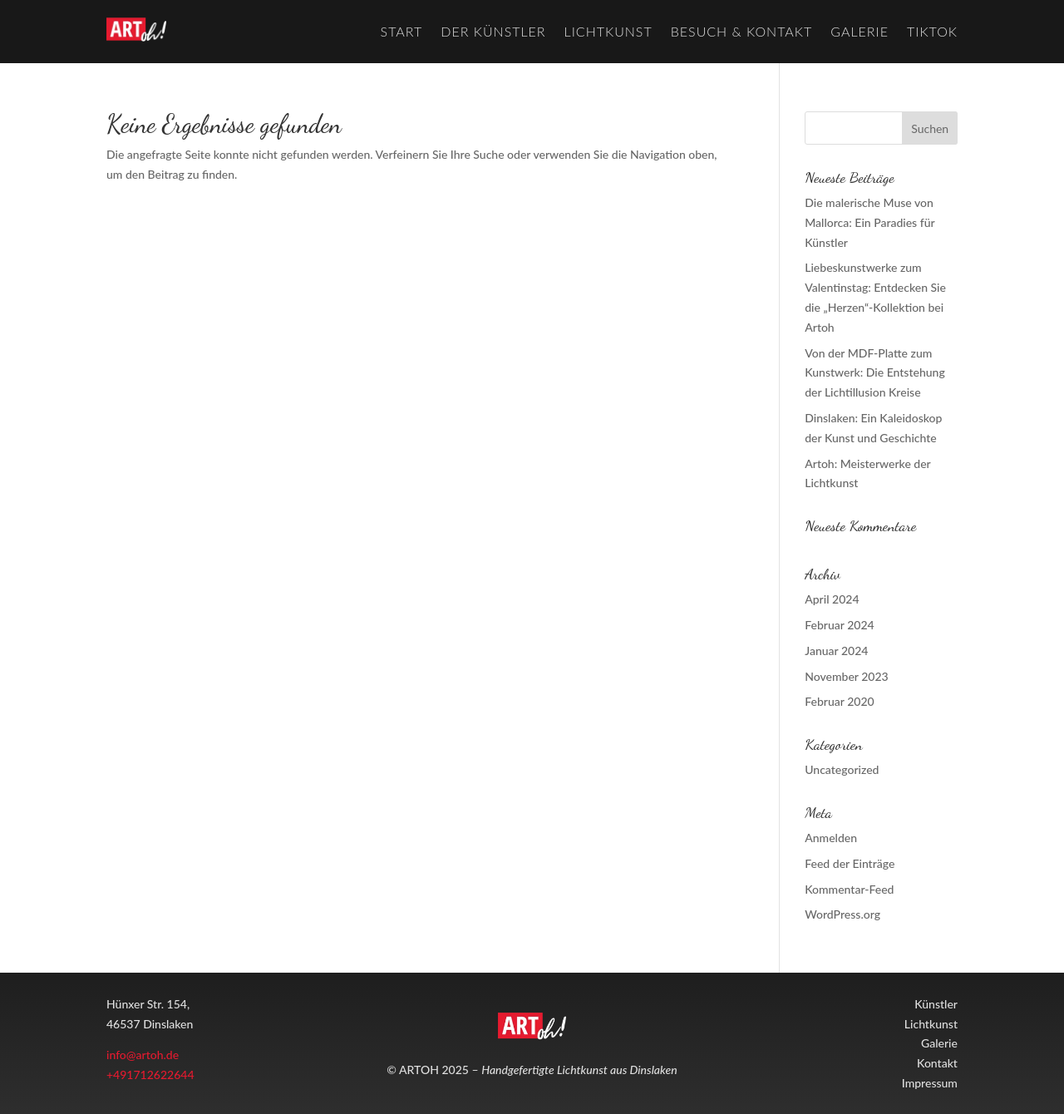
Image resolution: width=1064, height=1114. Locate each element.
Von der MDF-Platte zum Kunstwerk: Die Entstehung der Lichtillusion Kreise (874, 373)
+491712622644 (150, 1074)
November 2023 (846, 676)
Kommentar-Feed (849, 889)
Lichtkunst (608, 31)
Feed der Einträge (849, 863)
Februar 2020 (839, 701)
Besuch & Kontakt (742, 31)
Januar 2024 (836, 650)
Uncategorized (842, 769)
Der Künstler (493, 31)
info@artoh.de (142, 1054)
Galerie (859, 31)
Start (402, 31)
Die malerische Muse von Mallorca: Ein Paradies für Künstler (869, 222)
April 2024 (832, 599)
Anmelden (831, 838)
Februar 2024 (839, 625)
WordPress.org (842, 914)
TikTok (932, 31)
